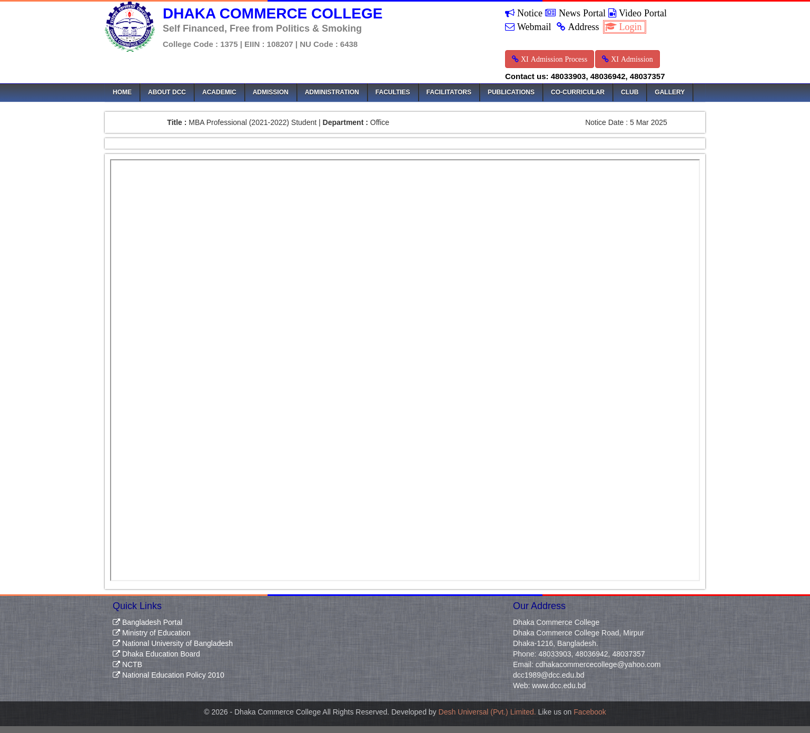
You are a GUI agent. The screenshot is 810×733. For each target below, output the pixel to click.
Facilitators (449, 92)
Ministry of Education (152, 633)
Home (122, 92)
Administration (332, 92)
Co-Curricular (578, 92)
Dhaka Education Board (156, 654)
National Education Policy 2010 (168, 675)
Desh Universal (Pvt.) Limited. (487, 712)
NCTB (127, 664)
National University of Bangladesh (173, 643)
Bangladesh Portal (147, 622)
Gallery (670, 92)
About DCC (167, 92)
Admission (271, 92)
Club (629, 92)
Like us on (572, 712)
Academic (219, 92)
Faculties (393, 92)
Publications (511, 92)
